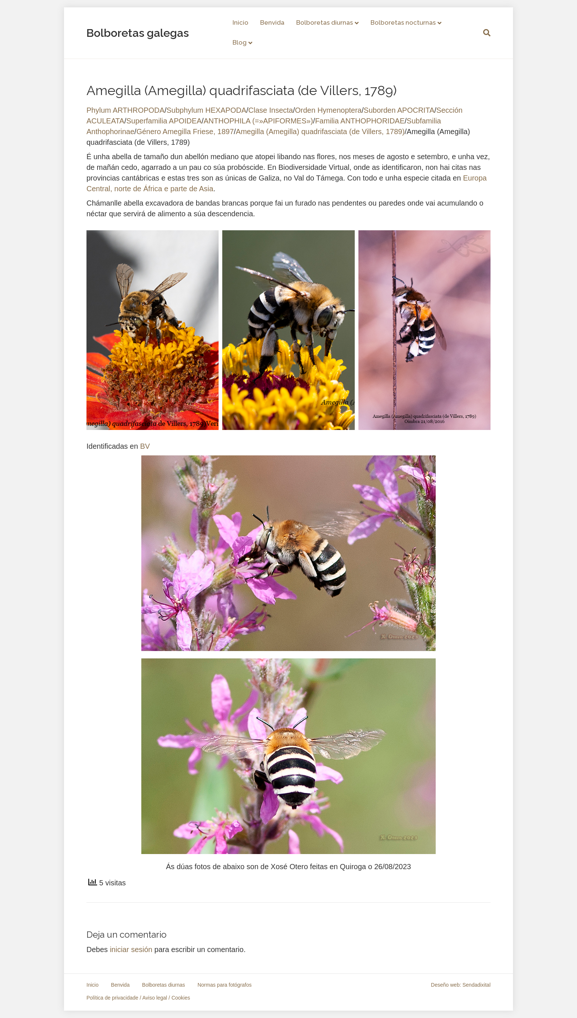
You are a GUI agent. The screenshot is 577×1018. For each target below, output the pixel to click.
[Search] (484, 32)
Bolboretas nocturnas (403, 22)
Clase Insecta (270, 110)
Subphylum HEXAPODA (206, 110)
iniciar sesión (131, 949)
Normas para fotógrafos (225, 985)
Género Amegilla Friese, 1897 (185, 131)
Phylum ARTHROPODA (125, 110)
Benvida (272, 22)
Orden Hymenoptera (328, 110)
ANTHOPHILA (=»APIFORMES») (258, 121)
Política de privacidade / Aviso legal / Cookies (138, 998)
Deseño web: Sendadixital (461, 985)
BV (145, 446)
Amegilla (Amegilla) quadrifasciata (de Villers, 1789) (320, 131)
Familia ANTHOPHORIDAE (359, 121)
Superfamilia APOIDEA (164, 121)
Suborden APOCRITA (399, 110)
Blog (240, 42)
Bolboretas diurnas (324, 22)
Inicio (240, 22)
